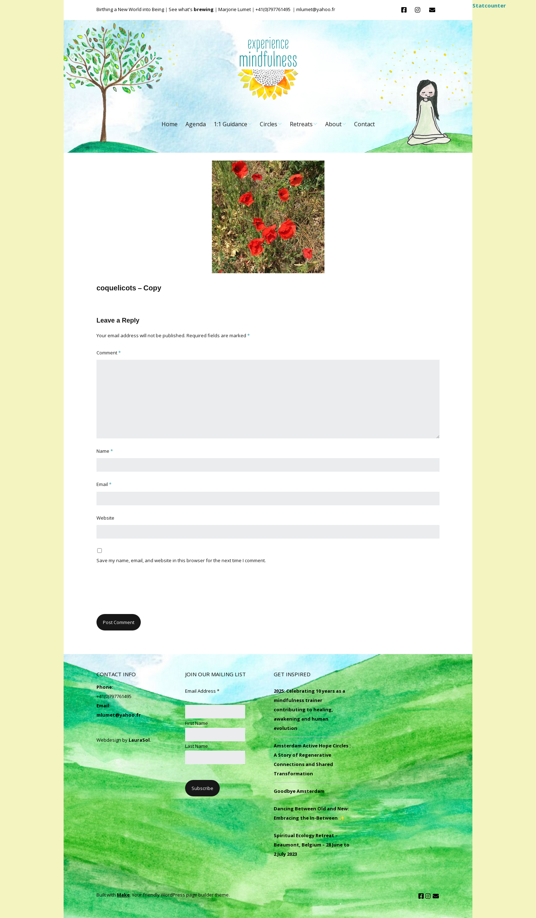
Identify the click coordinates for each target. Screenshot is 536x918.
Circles (268, 124)
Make (123, 895)
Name (104, 451)
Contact (364, 124)
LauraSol (139, 740)
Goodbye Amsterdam (299, 791)
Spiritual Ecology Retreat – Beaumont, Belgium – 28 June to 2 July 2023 (311, 844)
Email (103, 484)
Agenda (195, 124)
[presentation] (150, 593)
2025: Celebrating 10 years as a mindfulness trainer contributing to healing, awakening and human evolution (309, 709)
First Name (196, 723)
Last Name (196, 746)
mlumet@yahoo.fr (118, 715)
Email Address (202, 691)
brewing (204, 9)
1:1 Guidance (230, 124)
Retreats (301, 124)
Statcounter (489, 5)
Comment (108, 352)
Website (105, 518)
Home (170, 124)
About (333, 124)
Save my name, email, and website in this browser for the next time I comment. (181, 560)
